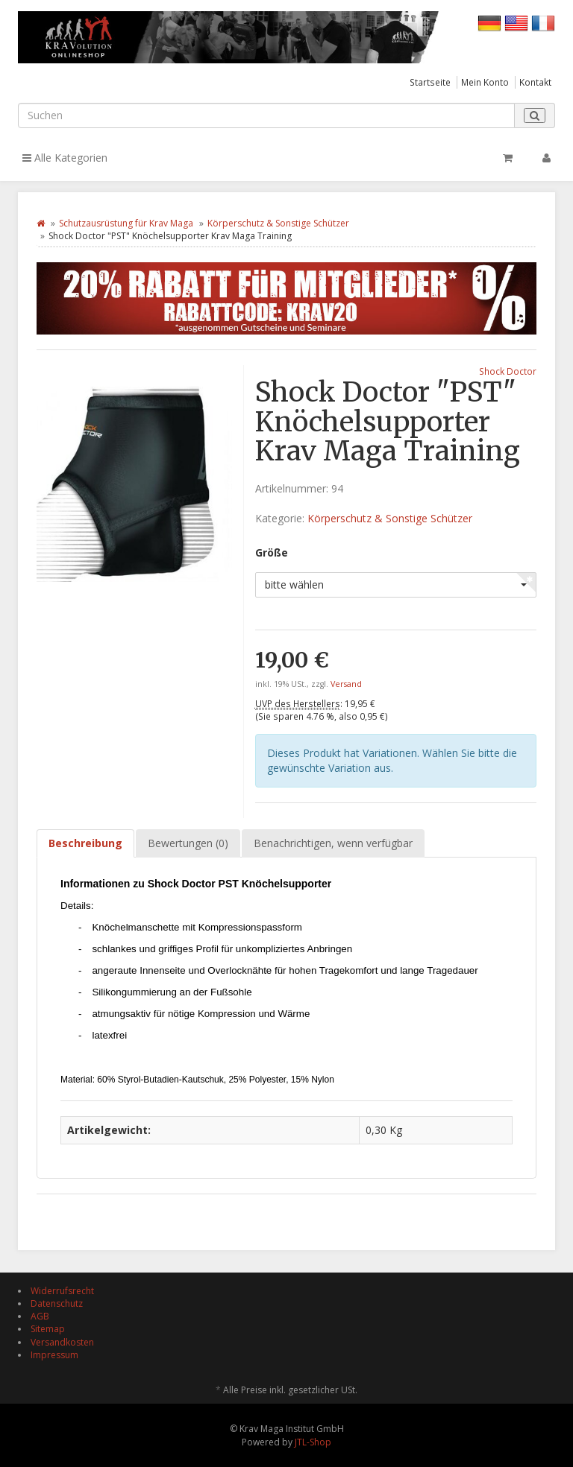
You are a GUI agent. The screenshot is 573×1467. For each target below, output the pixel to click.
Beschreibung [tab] (85, 843)
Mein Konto (485, 82)
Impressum (54, 1355)
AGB (40, 1316)
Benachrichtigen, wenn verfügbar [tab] (333, 843)
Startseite (430, 82)
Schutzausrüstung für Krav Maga (126, 223)
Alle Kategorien (64, 157)
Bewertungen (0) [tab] (188, 843)
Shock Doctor (507, 371)
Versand (346, 684)
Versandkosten (62, 1342)
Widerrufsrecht (62, 1290)
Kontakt (535, 82)
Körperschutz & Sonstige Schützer (278, 223)
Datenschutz (57, 1303)
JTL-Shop (313, 1442)
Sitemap (48, 1328)
